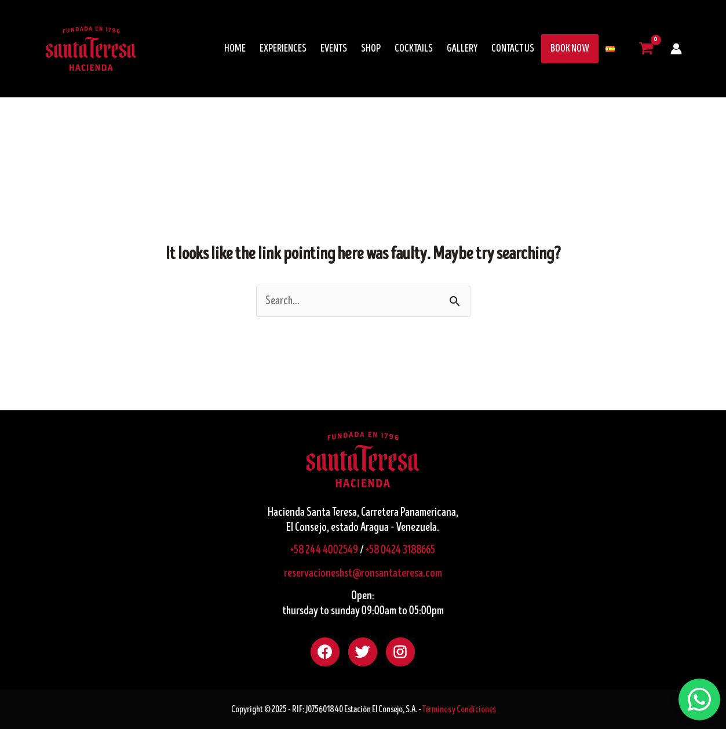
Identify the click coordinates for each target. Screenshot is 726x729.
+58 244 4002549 (324, 550)
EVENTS (333, 48)
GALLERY (462, 48)
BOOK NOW (569, 48)
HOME (235, 48)
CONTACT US (512, 48)
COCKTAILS (414, 48)
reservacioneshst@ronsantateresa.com (363, 573)
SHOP (371, 48)
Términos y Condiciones (458, 709)
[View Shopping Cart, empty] (646, 49)
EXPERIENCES (283, 48)
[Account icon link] (676, 48)
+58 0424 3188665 (400, 550)
